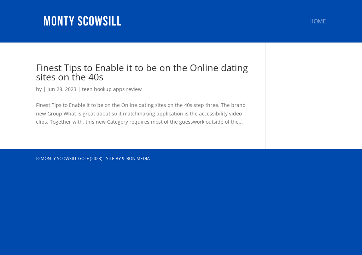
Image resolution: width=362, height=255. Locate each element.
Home (317, 22)
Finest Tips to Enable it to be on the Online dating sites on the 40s (142, 72)
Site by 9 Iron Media (128, 158)
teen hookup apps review (112, 89)
